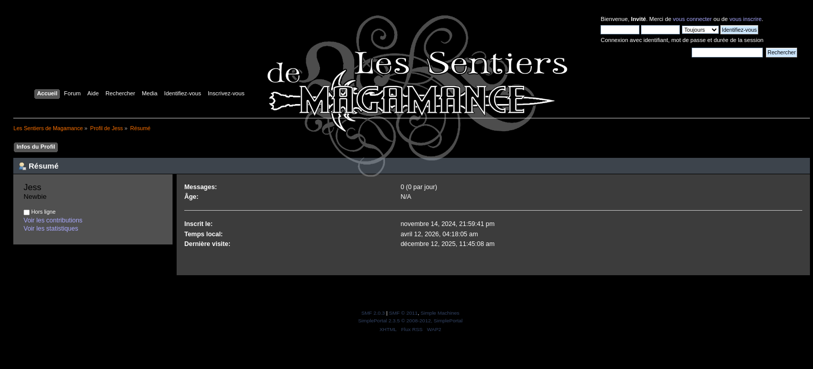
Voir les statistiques (51, 228)
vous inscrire (746, 19)
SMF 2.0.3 (373, 313)
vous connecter (692, 19)
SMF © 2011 (403, 313)
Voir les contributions (53, 220)
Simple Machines (439, 313)
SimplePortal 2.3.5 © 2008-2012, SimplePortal (410, 320)
